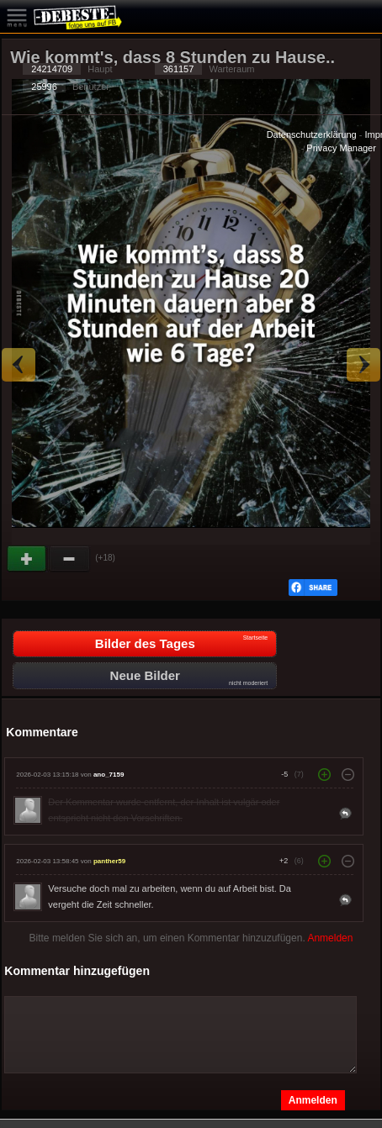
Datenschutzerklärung (312, 134)
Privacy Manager (341, 148)
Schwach (70, 559)
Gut (28, 559)
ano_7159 (108, 774)
